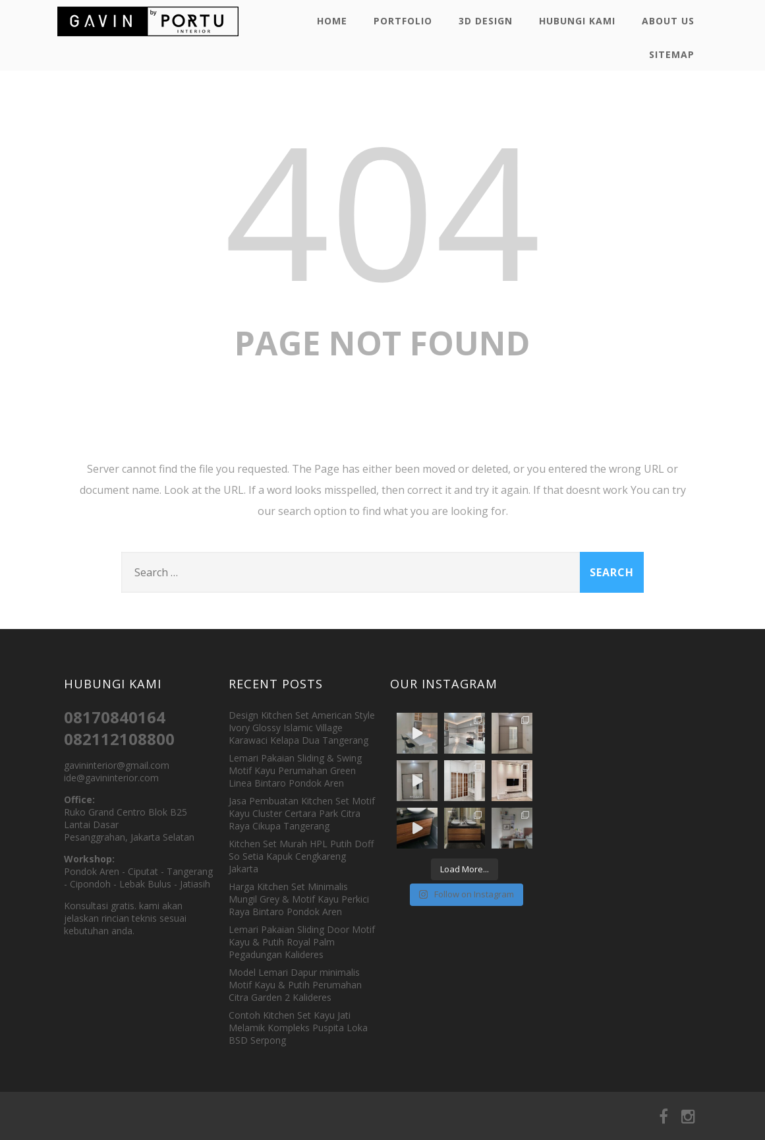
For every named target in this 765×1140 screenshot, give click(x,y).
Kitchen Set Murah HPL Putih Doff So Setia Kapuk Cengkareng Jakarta (301, 856)
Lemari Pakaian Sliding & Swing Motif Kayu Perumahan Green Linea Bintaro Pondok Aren (295, 770)
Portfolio (403, 21)
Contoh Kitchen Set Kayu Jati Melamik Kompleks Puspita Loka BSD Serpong (298, 1027)
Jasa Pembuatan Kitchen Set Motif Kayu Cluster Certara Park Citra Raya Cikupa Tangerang (302, 813)
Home (332, 21)
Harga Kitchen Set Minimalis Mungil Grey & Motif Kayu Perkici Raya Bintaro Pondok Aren (299, 899)
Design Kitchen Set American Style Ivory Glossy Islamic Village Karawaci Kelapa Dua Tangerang (302, 727)
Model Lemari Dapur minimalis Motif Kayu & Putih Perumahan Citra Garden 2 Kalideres (295, 985)
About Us (668, 21)
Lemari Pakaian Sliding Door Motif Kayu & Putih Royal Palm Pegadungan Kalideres (302, 942)
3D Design (486, 21)
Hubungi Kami (577, 21)
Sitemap (671, 54)
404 (383, 209)
